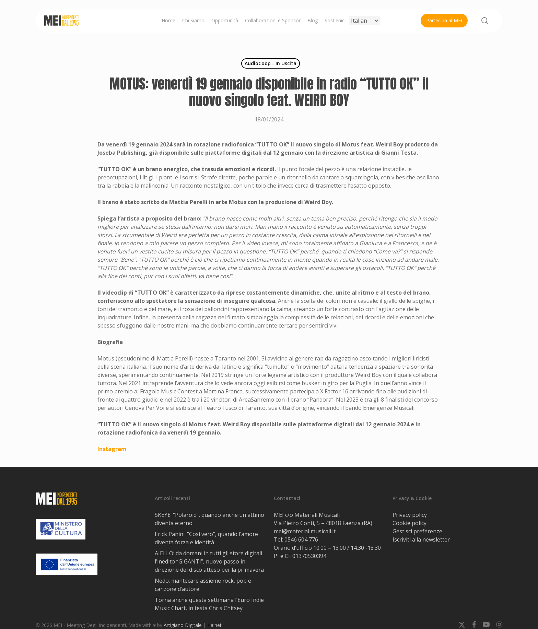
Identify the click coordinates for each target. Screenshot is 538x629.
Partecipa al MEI (444, 20)
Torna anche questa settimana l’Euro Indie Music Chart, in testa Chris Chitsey (209, 604)
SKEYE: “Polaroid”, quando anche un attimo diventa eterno (209, 519)
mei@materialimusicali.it (305, 531)
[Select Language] (364, 20)
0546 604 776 (301, 539)
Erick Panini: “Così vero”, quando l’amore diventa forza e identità (206, 538)
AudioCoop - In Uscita (270, 63)
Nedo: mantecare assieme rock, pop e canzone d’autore (203, 585)
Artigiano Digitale (183, 625)
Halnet (214, 625)
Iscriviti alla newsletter (421, 539)
